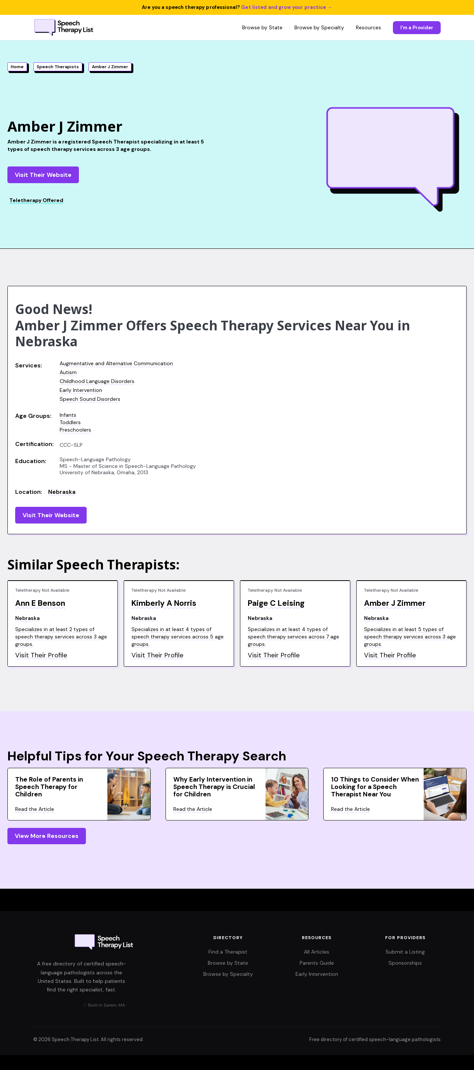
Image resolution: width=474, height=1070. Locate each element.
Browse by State (262, 27)
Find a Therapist (227, 951)
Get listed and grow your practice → (286, 7)
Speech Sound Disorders (90, 399)
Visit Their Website (43, 175)
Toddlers (70, 422)
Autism (68, 372)
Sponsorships (405, 963)
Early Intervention (81, 390)
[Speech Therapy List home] (64, 27)
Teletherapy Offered (36, 200)
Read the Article (34, 809)
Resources (368, 27)
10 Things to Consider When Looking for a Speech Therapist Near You (375, 787)
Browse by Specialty (319, 27)
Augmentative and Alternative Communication (116, 363)
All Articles (316, 951)
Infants (68, 415)
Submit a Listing (405, 951)
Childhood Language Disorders (97, 381)
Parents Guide (317, 963)
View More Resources (47, 836)
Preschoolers (75, 429)
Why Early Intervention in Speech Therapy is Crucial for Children (214, 787)
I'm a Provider (416, 27)
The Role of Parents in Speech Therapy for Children (49, 787)
